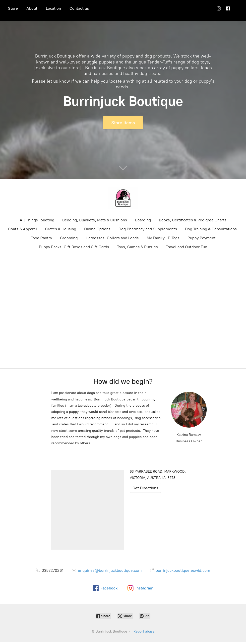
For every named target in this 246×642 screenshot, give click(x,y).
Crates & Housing (60, 229)
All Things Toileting (37, 220)
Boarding (143, 220)
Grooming (69, 238)
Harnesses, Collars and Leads (112, 238)
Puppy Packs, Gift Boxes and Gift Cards (74, 247)
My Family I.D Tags (163, 238)
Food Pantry (41, 238)
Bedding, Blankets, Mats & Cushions (94, 220)
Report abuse (144, 631)
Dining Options (97, 229)
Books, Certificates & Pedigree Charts (193, 220)
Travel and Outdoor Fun (186, 247)
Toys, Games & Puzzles (137, 247)
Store (13, 8)
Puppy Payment (201, 238)
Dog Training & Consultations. (211, 229)
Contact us (79, 8)
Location (53, 8)
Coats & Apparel (22, 229)
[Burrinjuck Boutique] (123, 198)
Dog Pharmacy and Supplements (148, 229)
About (31, 8)
